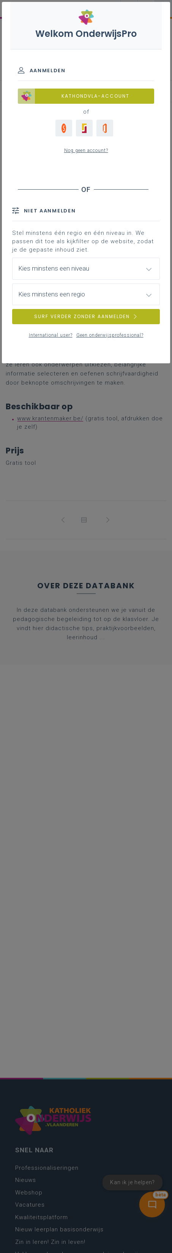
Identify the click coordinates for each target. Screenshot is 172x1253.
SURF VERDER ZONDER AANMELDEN (86, 316)
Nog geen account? (86, 150)
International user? (51, 335)
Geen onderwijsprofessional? (110, 335)
